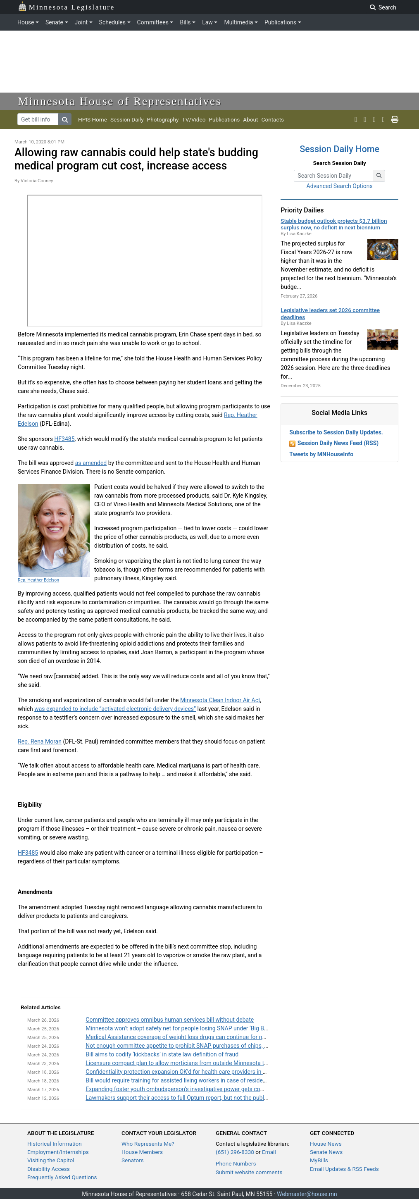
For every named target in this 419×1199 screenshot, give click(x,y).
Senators (132, 1160)
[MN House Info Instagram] (374, 119)
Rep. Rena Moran (40, 741)
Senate (54, 22)
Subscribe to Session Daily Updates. (336, 432)
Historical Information (54, 1143)
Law (207, 22)
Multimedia (238, 22)
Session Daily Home (339, 149)
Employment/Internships (58, 1152)
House (25, 22)
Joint (81, 22)
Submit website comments (249, 1172)
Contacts (273, 119)
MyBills (319, 1160)
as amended (91, 463)
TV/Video (193, 119)
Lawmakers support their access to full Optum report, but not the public (177, 1097)
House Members (142, 1152)
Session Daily (127, 119)
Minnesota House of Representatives (119, 101)
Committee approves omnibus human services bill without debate (170, 1019)
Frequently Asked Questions (62, 1177)
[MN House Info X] (355, 119)
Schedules (112, 22)
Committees (153, 22)
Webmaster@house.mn (307, 1194)
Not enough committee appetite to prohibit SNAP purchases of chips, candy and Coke (195, 1045)
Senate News (326, 1152)
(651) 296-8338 (235, 1152)
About (250, 119)
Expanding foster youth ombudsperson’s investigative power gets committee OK (188, 1089)
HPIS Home (92, 119)
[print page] (395, 119)
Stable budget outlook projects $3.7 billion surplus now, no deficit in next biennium (334, 224)
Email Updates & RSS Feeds (344, 1169)
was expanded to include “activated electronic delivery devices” (115, 709)
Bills (185, 22)
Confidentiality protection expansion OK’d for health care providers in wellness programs (198, 1071)
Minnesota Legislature (66, 6)
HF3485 (64, 439)
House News (326, 1143)
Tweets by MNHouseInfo (321, 454)
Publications (280, 22)
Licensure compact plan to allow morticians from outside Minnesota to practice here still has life (209, 1063)
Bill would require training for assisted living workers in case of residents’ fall (183, 1080)
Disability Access (48, 1169)
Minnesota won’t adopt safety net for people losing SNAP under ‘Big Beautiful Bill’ (190, 1028)
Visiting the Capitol (50, 1160)
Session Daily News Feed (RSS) (338, 443)
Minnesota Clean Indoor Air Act (220, 700)
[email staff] (383, 119)
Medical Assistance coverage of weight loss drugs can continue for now (178, 1037)
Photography (163, 119)
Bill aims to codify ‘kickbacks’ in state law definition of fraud (162, 1054)
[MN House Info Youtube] (364, 119)
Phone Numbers (236, 1163)
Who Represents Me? (147, 1143)
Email (269, 1152)
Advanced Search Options (340, 186)
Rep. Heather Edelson (38, 580)
